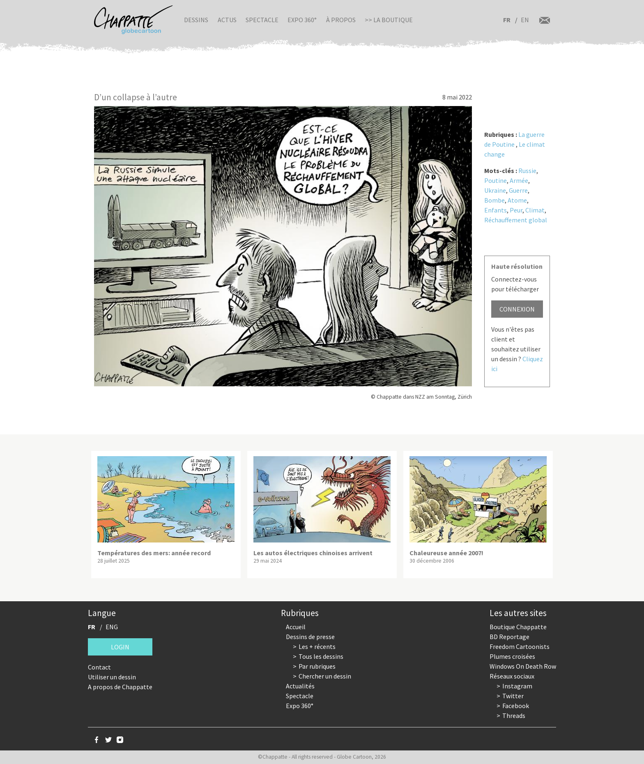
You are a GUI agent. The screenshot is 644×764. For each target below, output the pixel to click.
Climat (535, 210)
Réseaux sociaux (512, 676)
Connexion (517, 309)
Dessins (196, 20)
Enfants (495, 210)
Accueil (296, 627)
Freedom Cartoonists (520, 646)
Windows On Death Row (523, 666)
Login (120, 647)
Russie (527, 170)
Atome (517, 200)
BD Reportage (509, 636)
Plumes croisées (512, 656)
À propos (341, 20)
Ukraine (495, 190)
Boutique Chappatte (518, 627)
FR (507, 20)
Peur (516, 210)
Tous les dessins (321, 656)
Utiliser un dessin (112, 677)
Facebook (515, 706)
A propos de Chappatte (120, 687)
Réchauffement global (515, 220)
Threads (513, 715)
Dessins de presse (310, 636)
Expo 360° (302, 20)
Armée (519, 180)
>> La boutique (389, 20)
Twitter (513, 696)
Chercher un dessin (325, 676)
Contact (99, 667)
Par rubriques (317, 666)
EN (525, 20)
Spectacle (262, 20)
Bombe (494, 200)
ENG (112, 627)
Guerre (518, 190)
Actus (227, 20)
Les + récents (317, 646)
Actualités (300, 686)
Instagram (517, 686)
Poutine (495, 180)
